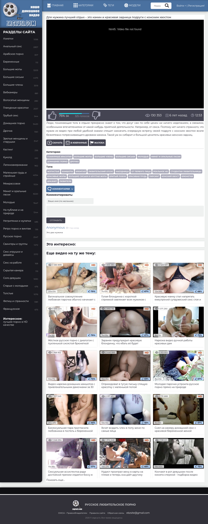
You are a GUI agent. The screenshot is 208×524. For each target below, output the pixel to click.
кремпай (81, 171)
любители (65, 181)
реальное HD (160, 171)
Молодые (143, 156)
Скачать (55, 143)
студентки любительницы (186, 171)
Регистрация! (196, 5)
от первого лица (141, 171)
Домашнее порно (57, 161)
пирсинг (154, 176)
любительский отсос (100, 171)
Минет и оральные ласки (166, 156)
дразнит (52, 181)
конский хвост (170, 176)
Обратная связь (115, 513)
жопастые (53, 171)
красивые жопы (56, 176)
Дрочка (74, 161)
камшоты (67, 171)
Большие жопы (83, 156)
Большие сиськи (125, 156)
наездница (122, 171)
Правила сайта (97, 513)
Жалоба (97, 143)
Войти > (181, 5)
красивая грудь (138, 176)
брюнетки (187, 176)
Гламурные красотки (59, 156)
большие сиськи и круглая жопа (88, 176)
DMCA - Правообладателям (72, 513)
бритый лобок (117, 176)
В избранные (76, 143)
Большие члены (104, 156)
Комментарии (60, 189)
